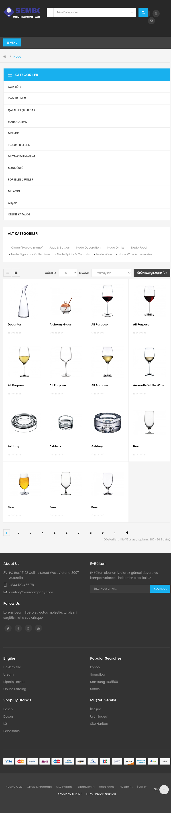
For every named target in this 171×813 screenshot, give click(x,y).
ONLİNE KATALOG (19, 214)
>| (127, 533)
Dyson (95, 667)
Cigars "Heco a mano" (27, 247)
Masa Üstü (15, 168)
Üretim (8, 674)
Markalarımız (17, 122)
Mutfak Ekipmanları (22, 156)
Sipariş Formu (13, 682)
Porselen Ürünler (20, 179)
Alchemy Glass (61, 324)
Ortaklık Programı (39, 787)
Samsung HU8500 (104, 682)
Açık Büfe (14, 87)
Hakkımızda (12, 667)
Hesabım (126, 787)
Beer (136, 446)
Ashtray (13, 446)
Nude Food (139, 247)
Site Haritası (99, 723)
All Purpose (99, 324)
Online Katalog (14, 689)
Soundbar (98, 674)
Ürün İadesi (99, 716)
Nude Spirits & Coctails (73, 254)
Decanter (14, 324)
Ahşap (12, 203)
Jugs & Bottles (59, 247)
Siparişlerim (86, 787)
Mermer (13, 133)
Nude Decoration (88, 247)
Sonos (95, 689)
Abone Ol (160, 589)
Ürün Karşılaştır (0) (152, 273)
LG (5, 723)
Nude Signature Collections (30, 254)
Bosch (8, 709)
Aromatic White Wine (148, 385)
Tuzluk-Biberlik (19, 145)
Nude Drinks (115, 247)
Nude (17, 56)
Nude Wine (104, 254)
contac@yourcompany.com (31, 592)
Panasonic (11, 731)
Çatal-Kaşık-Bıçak (21, 110)
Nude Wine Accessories (135, 254)
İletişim (95, 709)
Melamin (14, 191)
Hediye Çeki (14, 787)
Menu (12, 42)
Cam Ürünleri (17, 98)
